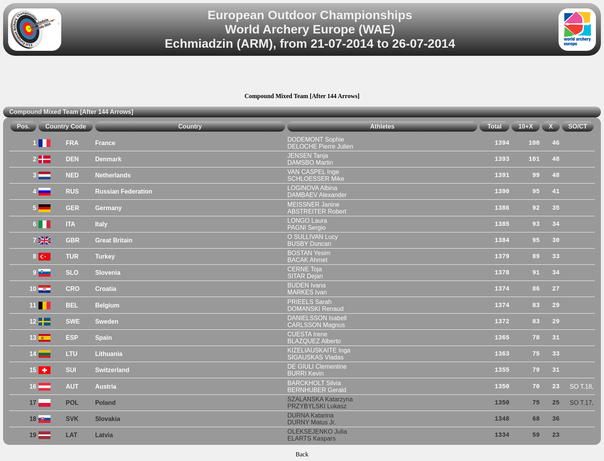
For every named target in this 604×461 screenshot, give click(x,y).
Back (302, 454)
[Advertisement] (302, 75)
